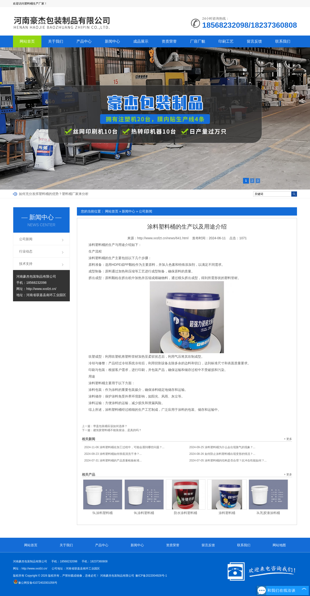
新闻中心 (112, 41)
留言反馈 (254, 41)
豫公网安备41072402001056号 (35, 582)
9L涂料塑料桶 (144, 513)
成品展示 (140, 41)
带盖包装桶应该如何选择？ (110, 426)
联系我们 (282, 41)
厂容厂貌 (197, 41)
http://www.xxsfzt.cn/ (41, 289)
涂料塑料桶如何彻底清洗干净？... (113, 454)
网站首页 (27, 41)
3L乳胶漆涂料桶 (268, 513)
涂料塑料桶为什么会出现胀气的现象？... (222, 447)
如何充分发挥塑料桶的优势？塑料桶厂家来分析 (54, 194)
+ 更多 (288, 439)
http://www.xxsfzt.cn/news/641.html (163, 238)
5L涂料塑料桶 (103, 513)
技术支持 (25, 264)
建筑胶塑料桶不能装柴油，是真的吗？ (117, 430)
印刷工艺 (226, 41)
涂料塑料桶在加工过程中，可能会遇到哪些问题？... (124, 447)
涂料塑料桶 (227, 513)
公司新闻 (145, 211)
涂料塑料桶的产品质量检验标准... (113, 460)
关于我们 (55, 41)
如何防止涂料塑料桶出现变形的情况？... (222, 454)
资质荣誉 (169, 41)
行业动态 (25, 251)
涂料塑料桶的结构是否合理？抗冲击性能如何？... (228, 460)
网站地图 (279, 545)
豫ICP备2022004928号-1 (151, 575)
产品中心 (84, 41)
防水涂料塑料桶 (185, 513)
